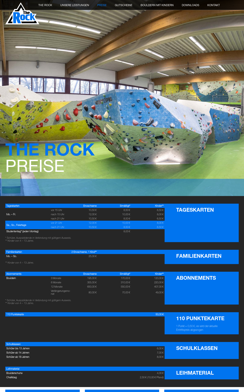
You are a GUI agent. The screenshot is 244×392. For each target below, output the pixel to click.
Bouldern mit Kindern (157, 5)
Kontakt (213, 5)
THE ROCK (45, 5)
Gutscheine (123, 5)
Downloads (190, 5)
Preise (102, 5)
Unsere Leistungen (74, 5)
